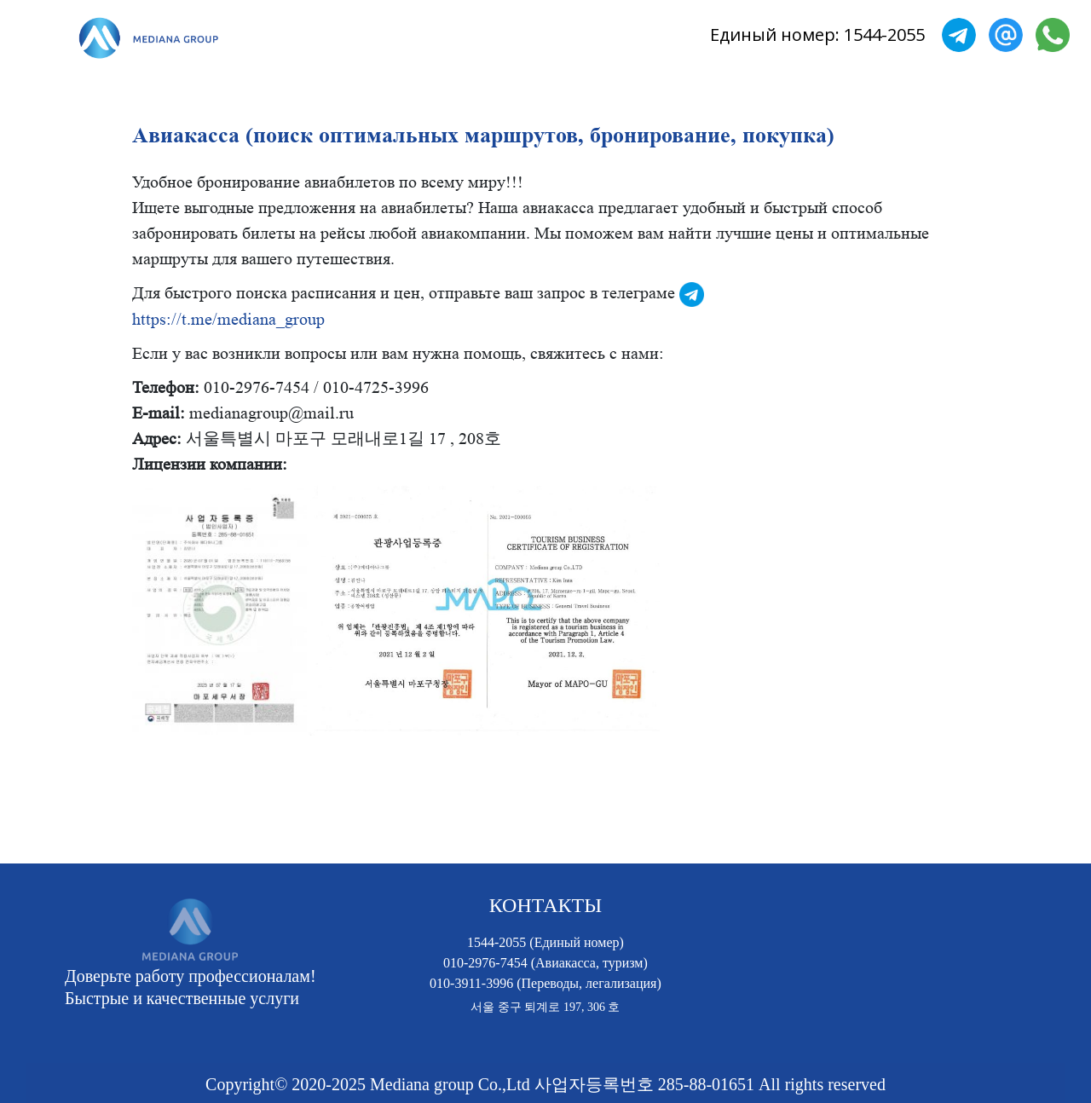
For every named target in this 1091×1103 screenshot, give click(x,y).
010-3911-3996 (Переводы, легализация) (545, 983)
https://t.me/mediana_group (228, 319)
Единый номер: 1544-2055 (817, 34)
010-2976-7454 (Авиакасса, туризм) (545, 963)
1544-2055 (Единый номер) (545, 942)
